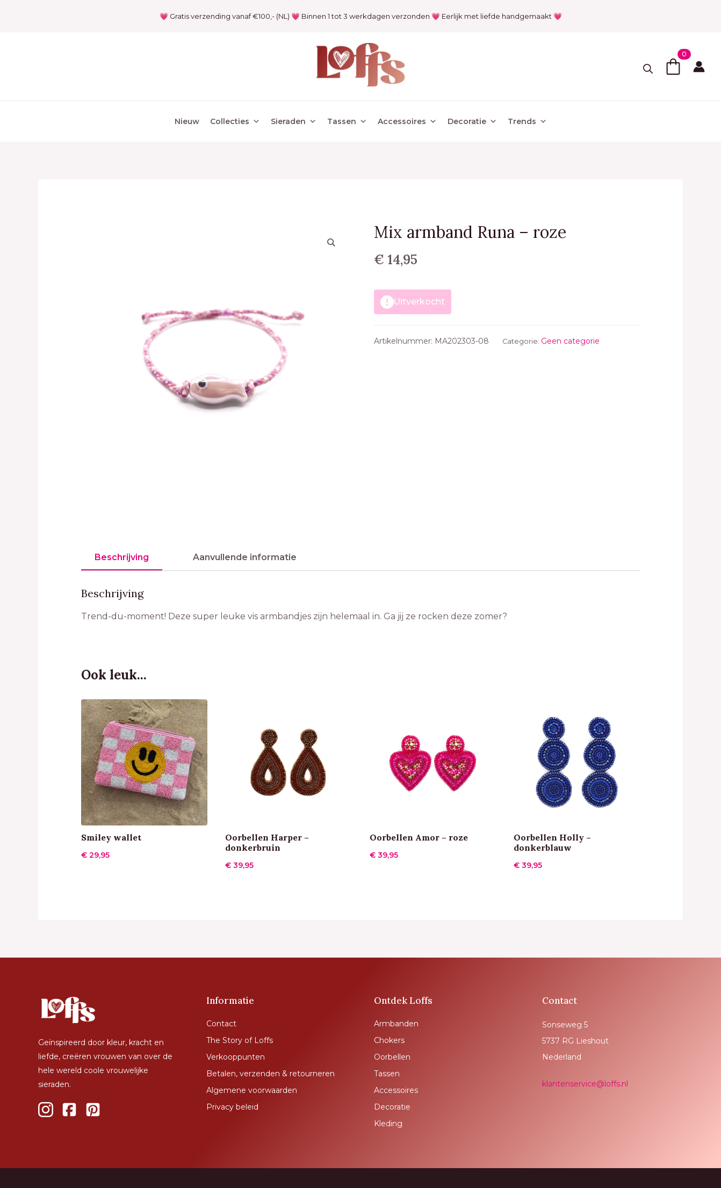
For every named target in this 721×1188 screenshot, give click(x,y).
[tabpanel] (360, 606)
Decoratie (472, 121)
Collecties (235, 121)
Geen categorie (570, 341)
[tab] (121, 557)
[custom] (45, 1109)
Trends (527, 121)
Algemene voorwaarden (251, 1090)
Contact (221, 1023)
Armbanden (396, 1023)
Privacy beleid (232, 1107)
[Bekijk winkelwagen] (673, 66)
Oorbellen (392, 1057)
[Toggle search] (648, 68)
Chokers (389, 1040)
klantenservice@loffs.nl (585, 1084)
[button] (331, 242)
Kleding (388, 1123)
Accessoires (407, 121)
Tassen (347, 121)
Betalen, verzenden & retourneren (270, 1073)
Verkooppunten (235, 1057)
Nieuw (187, 121)
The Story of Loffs (239, 1040)
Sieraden (293, 121)
